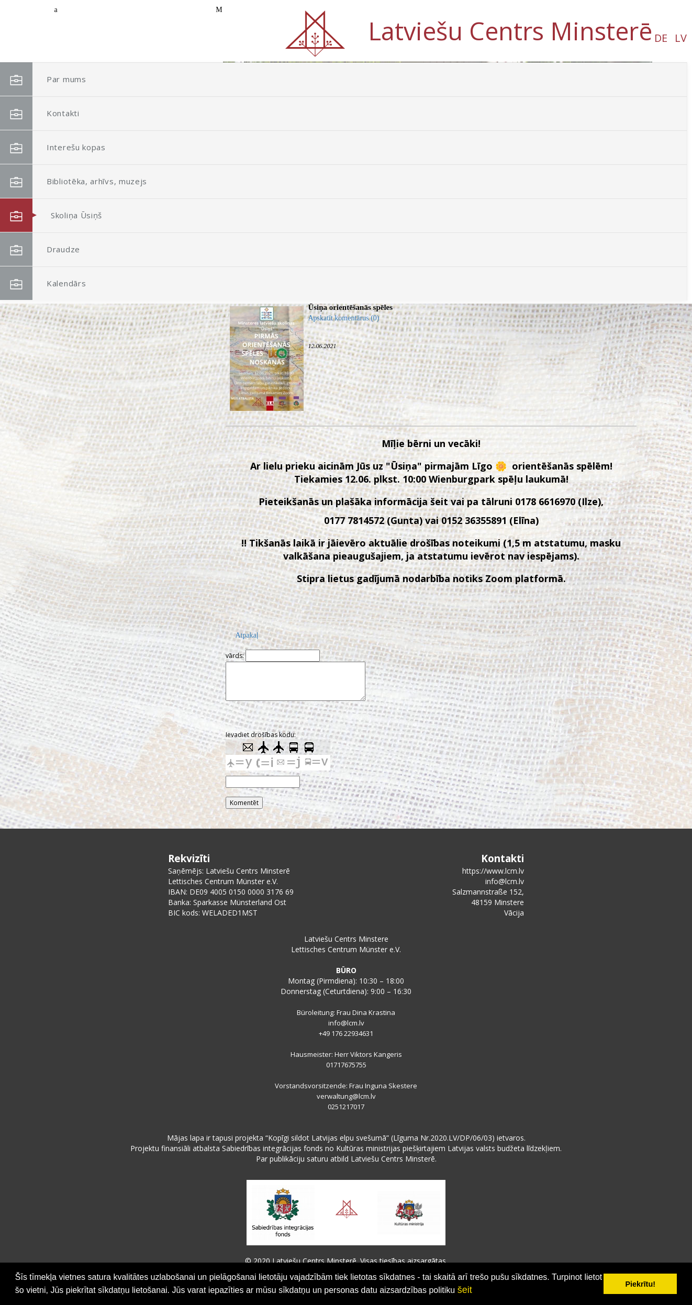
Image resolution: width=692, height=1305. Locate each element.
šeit (464, 1290)
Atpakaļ (246, 635)
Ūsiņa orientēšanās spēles (350, 307)
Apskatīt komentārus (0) (343, 318)
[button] (621, 130)
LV (107, 38)
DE (86, 38)
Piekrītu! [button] (640, 1284)
